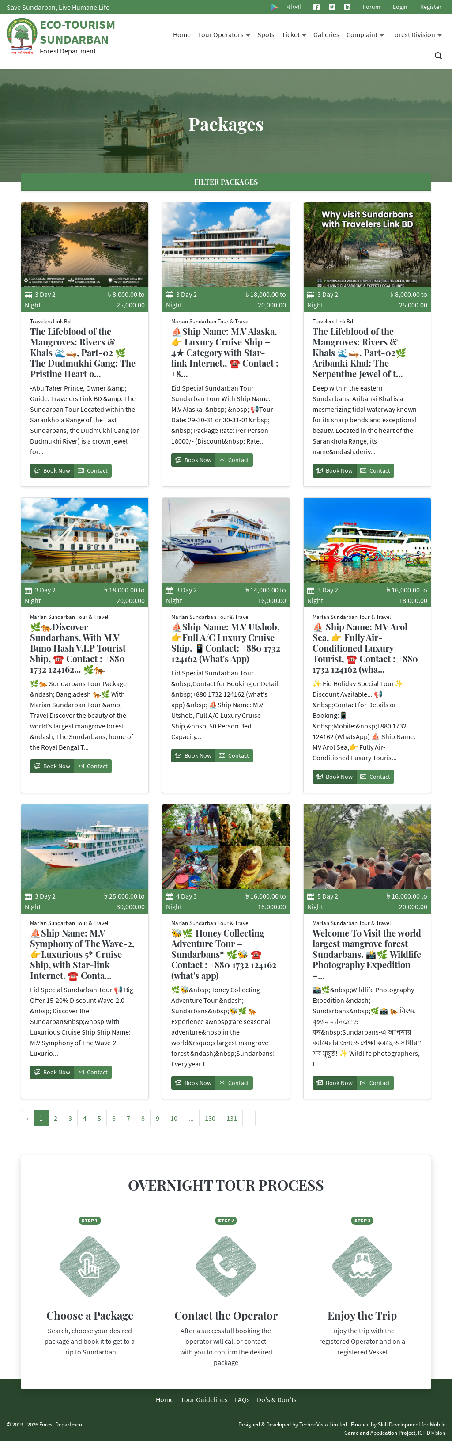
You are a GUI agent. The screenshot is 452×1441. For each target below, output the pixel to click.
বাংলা (294, 7)
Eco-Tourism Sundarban (77, 31)
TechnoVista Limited (323, 1424)
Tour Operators (226, 34)
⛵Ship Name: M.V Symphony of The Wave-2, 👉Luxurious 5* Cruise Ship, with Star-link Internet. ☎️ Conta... (82, 954)
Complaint (367, 34)
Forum (371, 7)
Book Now (52, 470)
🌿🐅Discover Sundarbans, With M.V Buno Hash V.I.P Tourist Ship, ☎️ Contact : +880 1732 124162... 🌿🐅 (78, 648)
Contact (93, 470)
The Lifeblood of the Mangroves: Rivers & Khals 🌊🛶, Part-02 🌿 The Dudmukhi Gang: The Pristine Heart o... (83, 352)
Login (400, 7)
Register (430, 7)
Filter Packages (226, 181)
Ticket (296, 34)
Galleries (326, 34)
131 (231, 1118)
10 (173, 1118)
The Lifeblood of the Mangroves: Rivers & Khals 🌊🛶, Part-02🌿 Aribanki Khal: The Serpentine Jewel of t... (360, 352)
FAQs (242, 1399)
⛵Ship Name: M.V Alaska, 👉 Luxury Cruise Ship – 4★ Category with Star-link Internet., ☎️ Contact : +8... (225, 352)
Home (182, 34)
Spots (266, 34)
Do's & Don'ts (277, 1399)
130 (210, 1118)
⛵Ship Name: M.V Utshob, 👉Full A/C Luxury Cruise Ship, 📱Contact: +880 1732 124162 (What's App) (225, 642)
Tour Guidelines (204, 1399)
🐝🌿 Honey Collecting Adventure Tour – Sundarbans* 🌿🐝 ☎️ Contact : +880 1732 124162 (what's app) (223, 954)
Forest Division (418, 34)
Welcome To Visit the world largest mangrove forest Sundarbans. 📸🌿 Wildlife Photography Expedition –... (367, 954)
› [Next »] (249, 1118)
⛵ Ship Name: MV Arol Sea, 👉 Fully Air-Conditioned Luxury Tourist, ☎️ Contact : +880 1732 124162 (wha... (365, 648)
